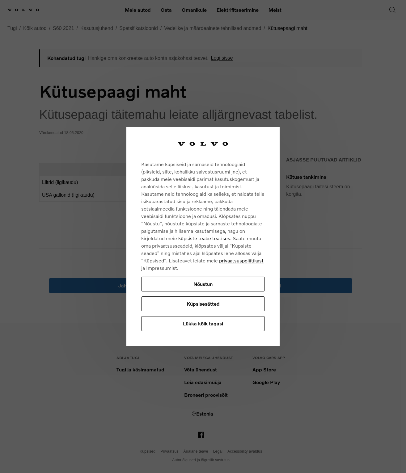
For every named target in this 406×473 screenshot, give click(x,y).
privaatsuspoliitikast (241, 260)
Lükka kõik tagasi (203, 323)
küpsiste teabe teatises (204, 238)
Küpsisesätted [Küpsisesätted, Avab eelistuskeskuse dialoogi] (203, 304)
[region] (203, 236)
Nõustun (203, 284)
